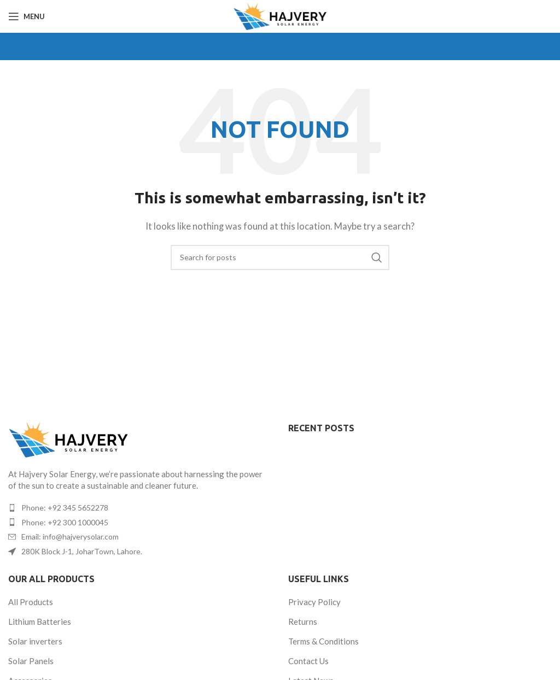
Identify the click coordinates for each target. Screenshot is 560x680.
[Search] (280, 257)
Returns (302, 621)
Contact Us (308, 661)
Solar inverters (35, 641)
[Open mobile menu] (26, 16)
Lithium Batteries (39, 621)
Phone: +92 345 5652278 (64, 507)
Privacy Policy (314, 602)
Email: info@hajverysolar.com (70, 536)
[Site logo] (279, 15)
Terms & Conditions (323, 641)
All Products (30, 602)
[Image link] (68, 438)
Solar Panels (31, 661)
